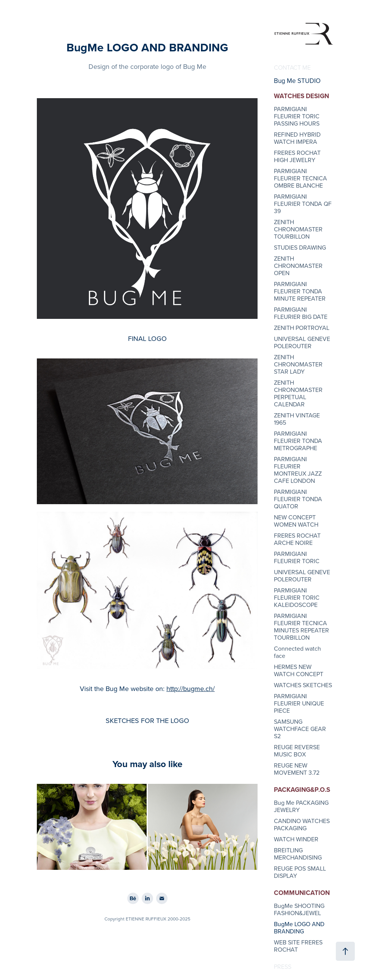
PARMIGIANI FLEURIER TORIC (296, 557)
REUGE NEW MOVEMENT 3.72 (296, 769)
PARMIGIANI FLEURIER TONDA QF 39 (303, 203)
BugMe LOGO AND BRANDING (299, 927)
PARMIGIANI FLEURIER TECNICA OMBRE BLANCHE (300, 178)
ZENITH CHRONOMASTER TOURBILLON (298, 229)
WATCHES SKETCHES (303, 685)
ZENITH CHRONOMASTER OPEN (298, 265)
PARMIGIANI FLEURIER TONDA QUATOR (298, 498)
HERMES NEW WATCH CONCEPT (298, 670)
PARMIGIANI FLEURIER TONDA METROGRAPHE (298, 440)
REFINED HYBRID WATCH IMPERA (297, 138)
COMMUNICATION (302, 892)
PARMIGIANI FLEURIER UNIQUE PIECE (299, 703)
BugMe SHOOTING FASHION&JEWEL (299, 909)
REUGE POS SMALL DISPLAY (300, 872)
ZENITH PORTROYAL (301, 327)
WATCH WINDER (296, 839)
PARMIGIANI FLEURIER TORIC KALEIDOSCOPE (296, 597)
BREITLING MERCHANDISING (298, 853)
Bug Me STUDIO (297, 80)
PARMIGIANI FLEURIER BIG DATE (300, 313)
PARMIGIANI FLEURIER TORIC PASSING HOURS (296, 116)
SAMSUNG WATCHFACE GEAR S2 (300, 728)
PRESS (282, 966)
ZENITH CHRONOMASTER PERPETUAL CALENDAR (298, 393)
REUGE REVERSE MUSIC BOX (297, 750)
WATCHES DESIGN (301, 95)
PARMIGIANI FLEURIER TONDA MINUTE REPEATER (300, 291)
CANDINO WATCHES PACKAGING (302, 824)
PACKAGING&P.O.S (302, 789)
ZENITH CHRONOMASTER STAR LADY (298, 364)
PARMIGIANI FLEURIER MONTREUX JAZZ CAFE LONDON (298, 470)
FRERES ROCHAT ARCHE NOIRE (297, 539)
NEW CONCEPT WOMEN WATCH (296, 521)
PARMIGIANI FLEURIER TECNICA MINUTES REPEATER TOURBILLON (301, 626)
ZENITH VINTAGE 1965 (297, 419)
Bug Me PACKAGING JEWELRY (301, 806)
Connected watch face (297, 652)
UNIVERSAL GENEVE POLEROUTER (302, 342)
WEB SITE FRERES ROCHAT (298, 946)
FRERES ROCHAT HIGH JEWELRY (297, 156)
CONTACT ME (292, 67)
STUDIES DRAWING (300, 247)
